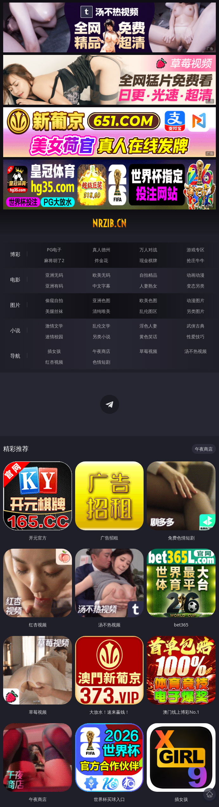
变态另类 (195, 286)
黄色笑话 (148, 337)
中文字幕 (101, 286)
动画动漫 (195, 275)
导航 (15, 355)
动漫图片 (195, 300)
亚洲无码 (54, 275)
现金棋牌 (148, 260)
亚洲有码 (54, 286)
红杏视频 (54, 362)
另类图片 (195, 311)
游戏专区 (195, 250)
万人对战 (148, 250)
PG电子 (54, 250)
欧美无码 (101, 275)
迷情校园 (54, 337)
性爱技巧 (195, 337)
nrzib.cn (109, 223)
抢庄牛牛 (195, 260)
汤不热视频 (195, 351)
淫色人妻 (148, 326)
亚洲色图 (101, 300)
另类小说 (101, 337)
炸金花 (101, 260)
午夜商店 (101, 351)
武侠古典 (195, 326)
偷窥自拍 (54, 300)
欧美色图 (148, 300)
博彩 (15, 254)
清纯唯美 (101, 311)
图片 (15, 304)
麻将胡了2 (54, 260)
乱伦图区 (148, 311)
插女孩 (54, 351)
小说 (15, 330)
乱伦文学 (101, 326)
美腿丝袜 (54, 311)
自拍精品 (148, 275)
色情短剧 (101, 362)
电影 (15, 279)
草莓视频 (148, 351)
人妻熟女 (148, 286)
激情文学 (54, 326)
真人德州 (101, 250)
